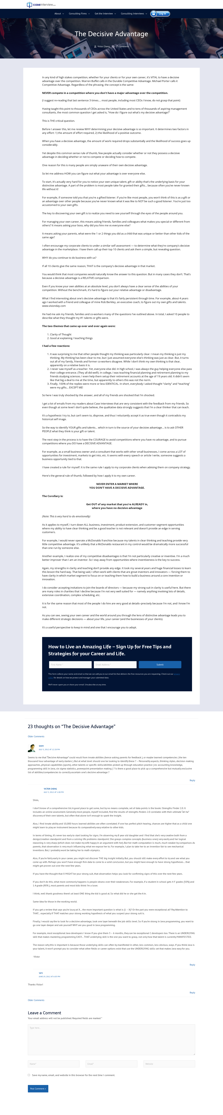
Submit (160, 665)
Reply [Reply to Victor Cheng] (192, 965)
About (58, 13)
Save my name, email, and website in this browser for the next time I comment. (73, 1079)
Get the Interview (104, 13)
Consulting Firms (78, 13)
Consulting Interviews (132, 13)
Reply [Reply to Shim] (192, 780)
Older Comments (37, 737)
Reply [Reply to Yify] (192, 993)
